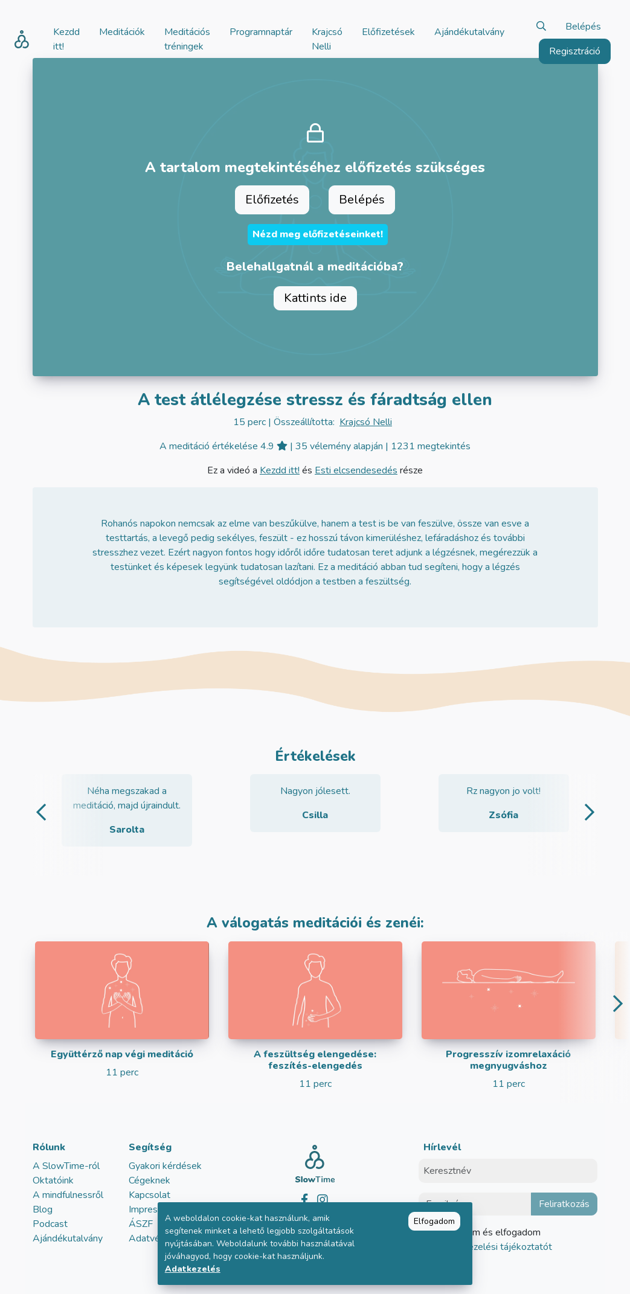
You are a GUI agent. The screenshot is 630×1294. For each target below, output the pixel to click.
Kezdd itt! (280, 470)
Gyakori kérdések (165, 1166)
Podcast (50, 1224)
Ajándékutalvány (68, 1238)
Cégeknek (149, 1180)
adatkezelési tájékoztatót (497, 1247)
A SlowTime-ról (66, 1166)
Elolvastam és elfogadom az (492, 1240)
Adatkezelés (192, 1269)
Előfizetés (272, 199)
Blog (43, 1209)
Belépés (583, 26)
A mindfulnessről (68, 1195)
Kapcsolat (149, 1195)
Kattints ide (315, 298)
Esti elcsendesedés (356, 470)
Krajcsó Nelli (365, 422)
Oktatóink (53, 1180)
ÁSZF (141, 1224)
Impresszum (154, 1209)
